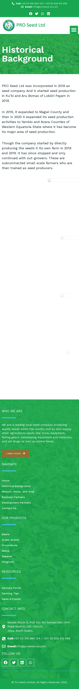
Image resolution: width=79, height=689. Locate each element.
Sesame (7, 556)
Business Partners (13, 497)
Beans (5, 534)
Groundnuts (9, 545)
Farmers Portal (11, 587)
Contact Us (9, 508)
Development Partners (16, 502)
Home (5, 480)
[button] (74, 30)
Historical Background (16, 486)
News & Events (11, 598)
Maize (5, 550)
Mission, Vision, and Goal (18, 491)
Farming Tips (10, 593)
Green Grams (10, 539)
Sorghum (8, 561)
